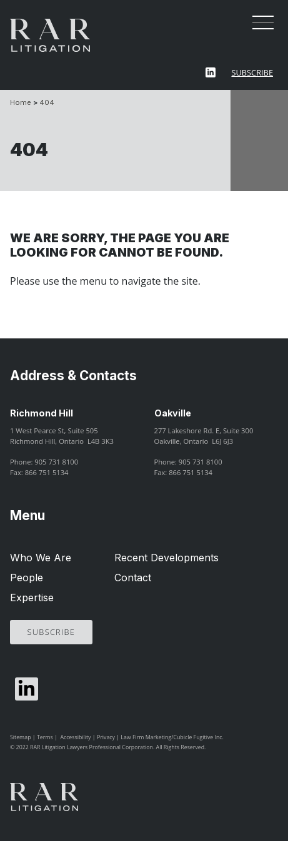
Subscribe (252, 72)
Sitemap (20, 737)
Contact (132, 577)
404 (46, 102)
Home (20, 102)
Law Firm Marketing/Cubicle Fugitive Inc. (172, 737)
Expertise (32, 597)
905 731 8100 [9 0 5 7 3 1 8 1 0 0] (56, 461)
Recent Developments (166, 557)
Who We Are (40, 557)
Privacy (106, 737)
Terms (45, 737)
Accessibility (75, 737)
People (26, 577)
